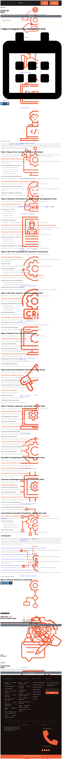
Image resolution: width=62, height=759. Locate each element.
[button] (31, 16)
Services (21, 3)
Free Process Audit (54, 3)
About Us (21, 611)
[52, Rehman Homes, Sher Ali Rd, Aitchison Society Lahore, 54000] (31, 731)
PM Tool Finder (44, 3)
